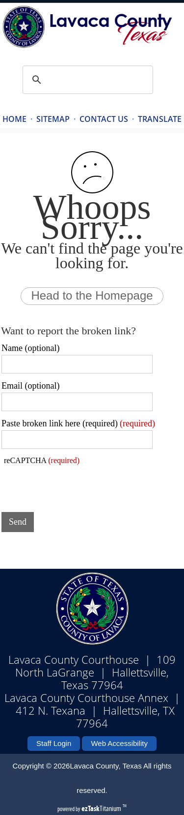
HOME (14, 119)
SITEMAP (53, 119)
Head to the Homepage (92, 295)
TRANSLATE (160, 119)
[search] (86, 80)
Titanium (102, 808)
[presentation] (76, 485)
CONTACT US (103, 119)
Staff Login (53, 743)
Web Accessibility (119, 743)
